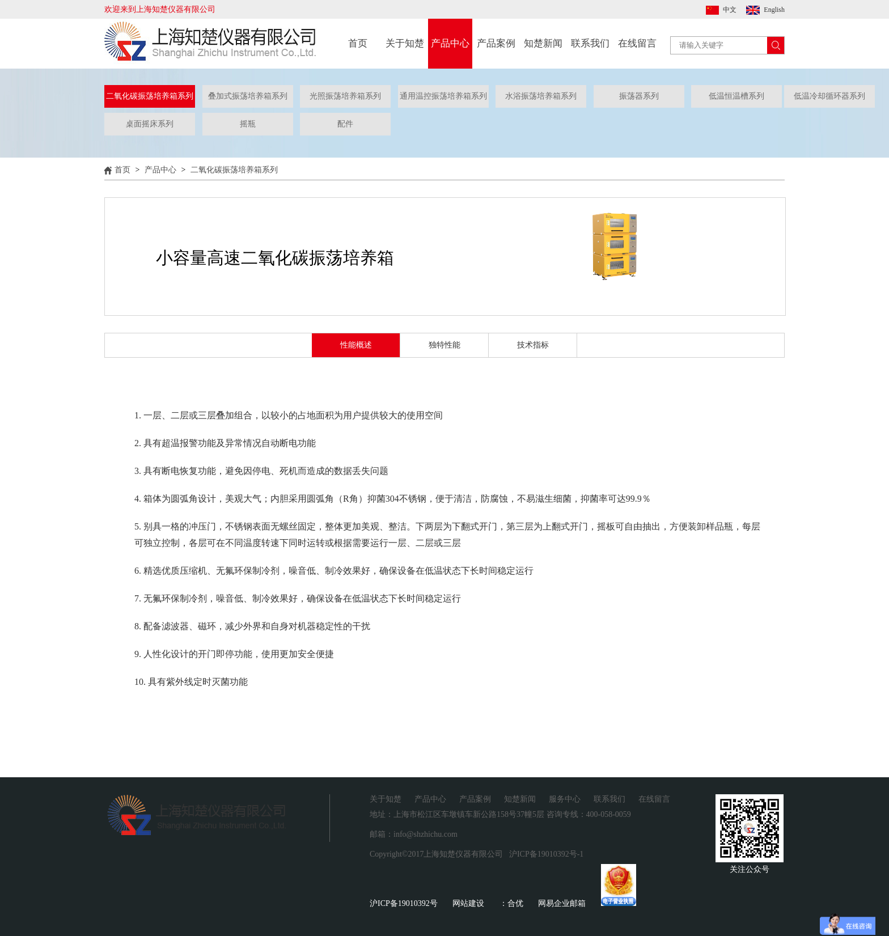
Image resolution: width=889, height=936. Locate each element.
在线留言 (637, 43)
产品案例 (496, 43)
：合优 (511, 903)
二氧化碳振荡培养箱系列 (149, 96)
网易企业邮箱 (562, 903)
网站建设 (468, 903)
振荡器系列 (639, 96)
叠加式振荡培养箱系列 (247, 96)
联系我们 (590, 43)
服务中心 (565, 799)
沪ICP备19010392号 (404, 903)
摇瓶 (248, 124)
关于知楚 (405, 43)
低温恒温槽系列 (736, 96)
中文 (729, 10)
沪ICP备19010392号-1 (546, 854)
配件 (345, 124)
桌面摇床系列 (149, 124)
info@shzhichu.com (425, 834)
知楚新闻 (543, 43)
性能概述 (356, 345)
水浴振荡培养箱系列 (541, 96)
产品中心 (450, 43)
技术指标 (533, 345)
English (774, 10)
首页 (357, 43)
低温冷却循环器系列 (829, 96)
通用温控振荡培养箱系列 (443, 96)
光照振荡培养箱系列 (345, 96)
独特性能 (444, 345)
